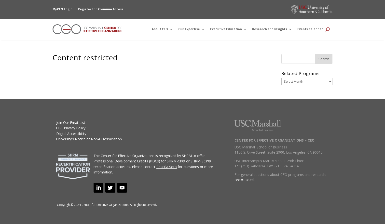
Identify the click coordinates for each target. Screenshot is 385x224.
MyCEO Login (62, 9)
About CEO (160, 29)
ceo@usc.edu (245, 179)
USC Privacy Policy (70, 128)
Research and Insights (269, 29)
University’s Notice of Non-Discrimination (89, 139)
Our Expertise (189, 29)
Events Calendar (310, 29)
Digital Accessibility (71, 133)
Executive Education (226, 29)
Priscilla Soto (166, 166)
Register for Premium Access (101, 9)
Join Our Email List (70, 122)
